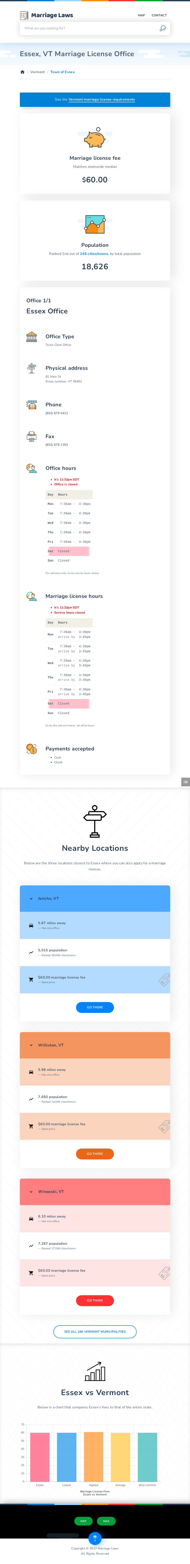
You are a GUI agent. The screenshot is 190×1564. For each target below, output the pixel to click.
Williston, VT (51, 1045)
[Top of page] (95, 1538)
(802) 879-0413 (57, 413)
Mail (106, 1521)
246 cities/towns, (95, 253)
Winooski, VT (51, 1191)
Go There (95, 1007)
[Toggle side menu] (185, 782)
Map (141, 15)
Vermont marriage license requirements (102, 99)
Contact (159, 15)
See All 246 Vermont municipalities (95, 1332)
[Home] (22, 72)
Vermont (38, 72)
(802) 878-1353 (57, 445)
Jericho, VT (48, 898)
